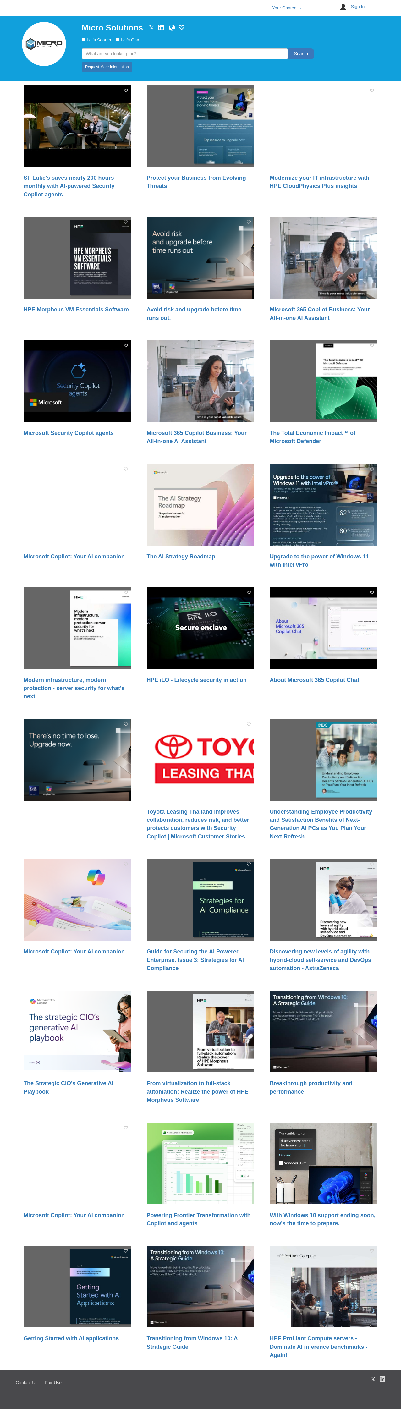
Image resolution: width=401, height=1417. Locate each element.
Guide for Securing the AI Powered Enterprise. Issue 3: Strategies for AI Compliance (195, 959)
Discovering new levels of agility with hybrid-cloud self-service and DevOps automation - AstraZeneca (320, 959)
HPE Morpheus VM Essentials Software (76, 309)
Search (301, 53)
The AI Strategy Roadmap (181, 556)
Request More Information (107, 67)
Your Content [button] (287, 7)
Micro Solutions (112, 27)
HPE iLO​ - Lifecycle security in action (197, 680)
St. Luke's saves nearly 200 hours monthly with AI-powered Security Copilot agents (69, 186)
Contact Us (26, 1382)
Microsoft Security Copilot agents (69, 433)
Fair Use (53, 1382)
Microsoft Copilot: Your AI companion (74, 556)
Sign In (358, 6)
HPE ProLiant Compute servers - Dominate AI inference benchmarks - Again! (318, 1346)
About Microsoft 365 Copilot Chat (314, 680)
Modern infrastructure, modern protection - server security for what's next (74, 688)
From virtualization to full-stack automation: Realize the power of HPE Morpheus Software (198, 1091)
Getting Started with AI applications (71, 1338)
